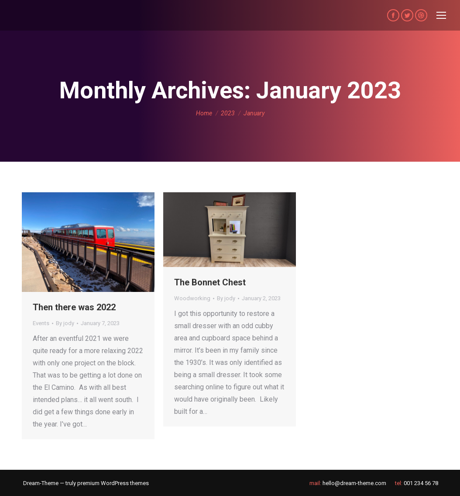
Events (41, 323)
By (65, 323)
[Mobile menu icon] (441, 15)
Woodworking (192, 298)
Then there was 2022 (74, 307)
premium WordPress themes (113, 483)
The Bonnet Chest (210, 282)
